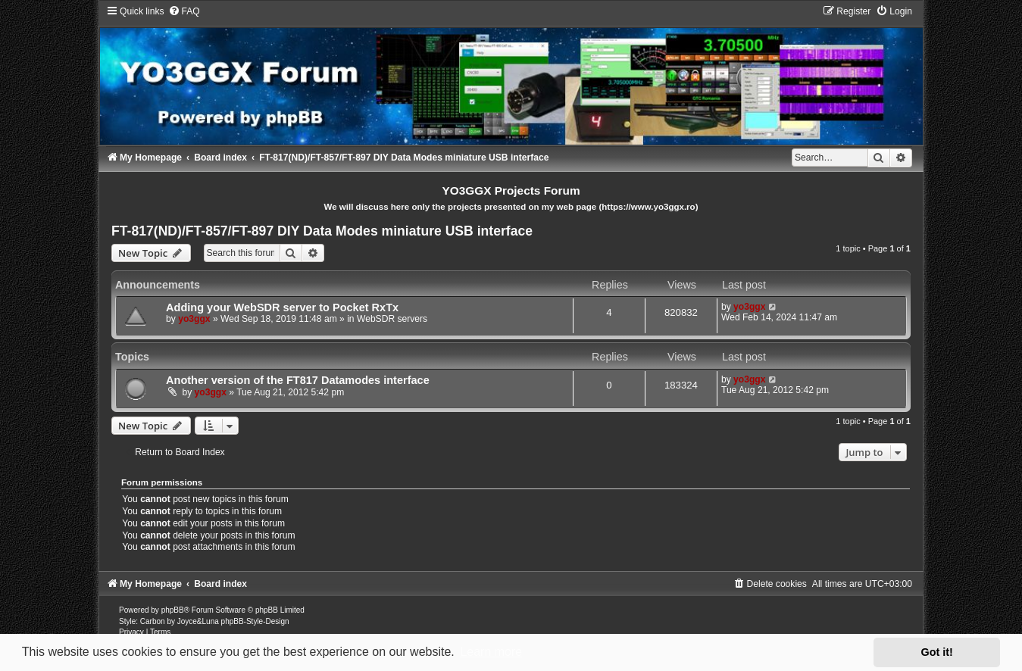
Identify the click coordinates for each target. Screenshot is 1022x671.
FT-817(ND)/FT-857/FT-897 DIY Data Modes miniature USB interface (322, 231)
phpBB (172, 610)
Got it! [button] (937, 652)
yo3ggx (194, 319)
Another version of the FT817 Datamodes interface (298, 380)
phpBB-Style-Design (255, 621)
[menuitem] (184, 11)
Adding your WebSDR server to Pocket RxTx (282, 307)
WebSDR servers (392, 319)
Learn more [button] (491, 651)
